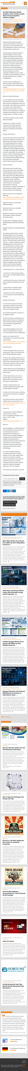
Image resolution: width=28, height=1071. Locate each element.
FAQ (2, 1065)
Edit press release (9, 505)
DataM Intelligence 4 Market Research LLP (12, 538)
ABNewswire (5, 745)
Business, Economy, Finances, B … (15, 537)
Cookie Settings (22, 1066)
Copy (22, 478)
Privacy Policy (11, 1065)
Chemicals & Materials (19, 19)
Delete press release (10, 502)
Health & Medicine (12, 638)
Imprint (5, 1065)
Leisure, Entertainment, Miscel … (15, 793)
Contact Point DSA (5, 1066)
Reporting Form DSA (14, 1066)
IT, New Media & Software (13, 587)
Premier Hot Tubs (6, 794)
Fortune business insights (8, 982)
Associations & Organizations (14, 888)
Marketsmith (5, 939)
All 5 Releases (6, 717)
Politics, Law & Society (12, 744)
